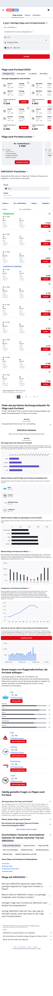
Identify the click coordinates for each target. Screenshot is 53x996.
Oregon (35, 992)
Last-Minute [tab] (33, 73)
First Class (5, 908)
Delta (12, 777)
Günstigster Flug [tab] (8, 73)
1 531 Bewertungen (16, 742)
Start (15, 992)
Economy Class (7, 916)
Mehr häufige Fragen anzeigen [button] (26, 874)
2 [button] (22, 397)
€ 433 (6, 23)
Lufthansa (13, 792)
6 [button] (34, 397)
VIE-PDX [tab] (26, 419)
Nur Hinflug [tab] (43, 73)
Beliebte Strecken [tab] (27, 894)
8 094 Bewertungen (17, 797)
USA (29, 992)
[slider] (50, 198)
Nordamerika (22, 992)
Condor (12, 820)
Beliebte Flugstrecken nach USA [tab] (26, 899)
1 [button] (18, 397)
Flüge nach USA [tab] (43, 890)
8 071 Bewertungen (16, 812)
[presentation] (47, 23)
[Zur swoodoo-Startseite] (12, 10)
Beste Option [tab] (21, 73)
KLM (11, 737)
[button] (3, 10)
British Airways (15, 806)
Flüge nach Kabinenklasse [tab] (11, 890)
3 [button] (26, 397)
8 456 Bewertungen (17, 783)
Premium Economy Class (10, 913)
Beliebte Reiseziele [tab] (42, 894)
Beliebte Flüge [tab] (7, 899)
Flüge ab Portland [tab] (29, 890)
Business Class (7, 911)
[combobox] (10, 27)
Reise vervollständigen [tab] (10, 894)
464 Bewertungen (16, 826)
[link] (22, 162)
